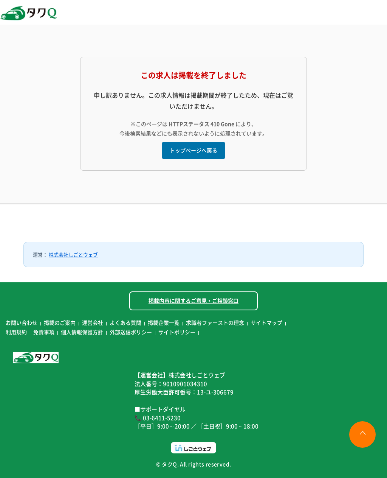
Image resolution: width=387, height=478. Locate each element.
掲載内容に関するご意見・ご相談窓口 (193, 300)
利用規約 (16, 332)
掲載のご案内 (60, 322)
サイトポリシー (176, 332)
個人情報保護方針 (82, 332)
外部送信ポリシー (131, 332)
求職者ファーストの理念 (215, 322)
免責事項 (43, 332)
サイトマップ (266, 322)
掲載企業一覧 (164, 322)
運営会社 (92, 322)
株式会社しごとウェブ (73, 254)
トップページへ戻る (193, 150)
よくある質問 (125, 322)
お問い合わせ (21, 322)
